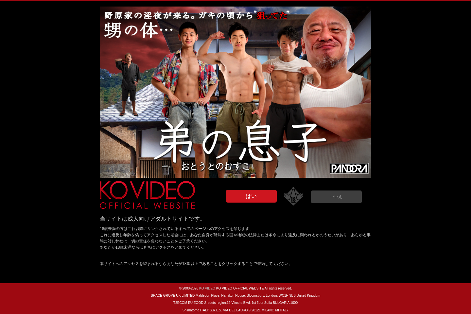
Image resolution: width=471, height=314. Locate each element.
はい (251, 196)
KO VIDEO (207, 288)
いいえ (336, 196)
